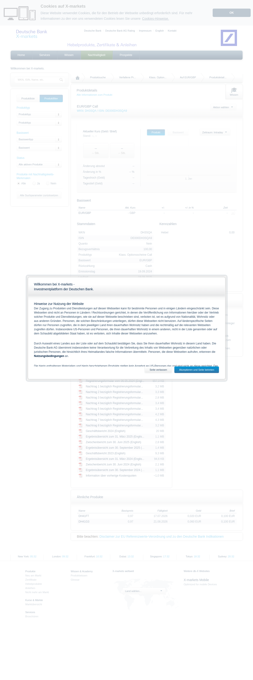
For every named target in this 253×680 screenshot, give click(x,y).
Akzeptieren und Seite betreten (196, 369)
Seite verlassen (158, 369)
